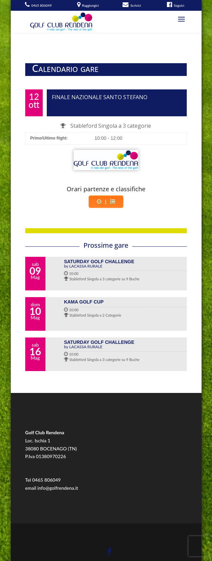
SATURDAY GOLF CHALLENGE (125, 263)
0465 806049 (46, 480)
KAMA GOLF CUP (84, 302)
